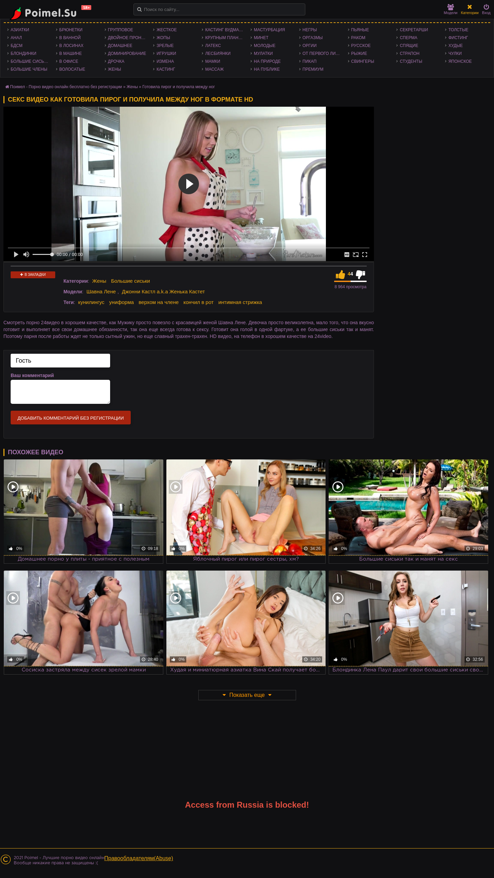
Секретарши (414, 29)
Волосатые (72, 69)
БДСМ (17, 45)
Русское (361, 45)
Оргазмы (313, 37)
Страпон (409, 53)
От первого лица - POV (323, 53)
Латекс (213, 45)
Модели (451, 9)
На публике (267, 69)
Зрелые (165, 45)
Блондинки (23, 53)
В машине (70, 53)
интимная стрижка (240, 302)
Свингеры (362, 61)
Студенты (411, 61)
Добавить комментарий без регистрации (70, 418)
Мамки (212, 61)
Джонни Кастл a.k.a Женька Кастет (163, 291)
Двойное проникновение (129, 37)
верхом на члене (159, 302)
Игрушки (166, 53)
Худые (455, 45)
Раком (358, 37)
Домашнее (120, 45)
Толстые (458, 29)
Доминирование (127, 53)
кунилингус (91, 302)
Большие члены (29, 69)
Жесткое (166, 29)
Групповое (120, 29)
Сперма (408, 37)
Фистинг (458, 37)
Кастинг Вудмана (225, 29)
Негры (310, 29)
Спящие (409, 45)
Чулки (455, 53)
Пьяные (360, 29)
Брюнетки (71, 29)
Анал (16, 37)
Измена (165, 61)
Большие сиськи (30, 61)
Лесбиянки (218, 53)
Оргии (310, 45)
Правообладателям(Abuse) (138, 858)
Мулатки (263, 53)
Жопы (163, 37)
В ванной (70, 37)
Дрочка (116, 61)
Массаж (214, 69)
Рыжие (359, 53)
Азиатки (20, 29)
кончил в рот (199, 302)
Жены (114, 69)
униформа (121, 302)
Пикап (310, 61)
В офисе (68, 61)
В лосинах (71, 45)
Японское (460, 61)
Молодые (264, 45)
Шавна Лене (101, 291)
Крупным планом (225, 37)
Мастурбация (269, 29)
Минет (261, 37)
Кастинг (165, 69)
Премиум (313, 69)
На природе (267, 61)
